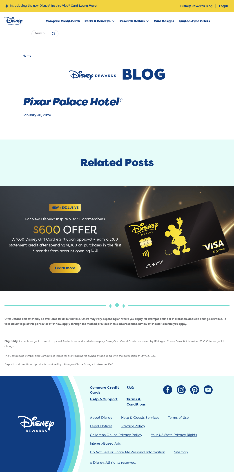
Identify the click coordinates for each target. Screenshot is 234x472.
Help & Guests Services (140, 417)
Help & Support (104, 399)
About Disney (101, 417)
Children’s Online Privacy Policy (116, 435)
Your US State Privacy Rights (174, 435)
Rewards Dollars (132, 21)
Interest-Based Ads (105, 443)
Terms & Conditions (136, 402)
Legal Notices (101, 426)
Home (27, 55)
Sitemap (181, 452)
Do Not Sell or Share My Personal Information (127, 452)
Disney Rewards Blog (196, 6)
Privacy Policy (133, 426)
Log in (223, 6)
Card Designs (164, 21)
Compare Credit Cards (63, 21)
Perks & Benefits (98, 21)
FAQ (130, 387)
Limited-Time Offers (194, 21)
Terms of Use (178, 417)
